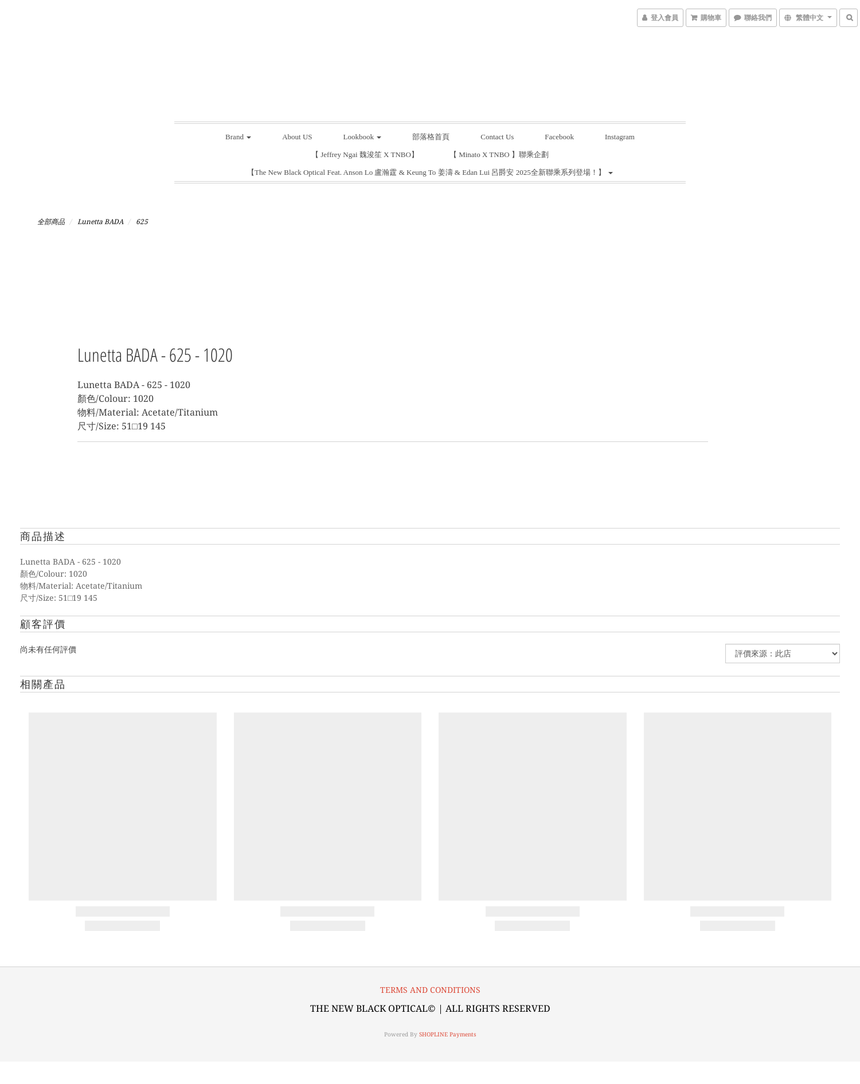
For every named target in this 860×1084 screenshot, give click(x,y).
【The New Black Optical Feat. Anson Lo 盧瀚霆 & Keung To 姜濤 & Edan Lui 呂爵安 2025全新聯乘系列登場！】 (430, 172)
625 (142, 222)
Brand (238, 136)
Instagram (620, 136)
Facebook (559, 136)
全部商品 (51, 222)
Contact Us (497, 136)
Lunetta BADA (100, 222)
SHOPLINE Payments (447, 1034)
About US (297, 136)
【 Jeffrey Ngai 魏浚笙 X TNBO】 (365, 154)
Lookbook (362, 136)
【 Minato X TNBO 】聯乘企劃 (499, 154)
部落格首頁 (430, 136)
